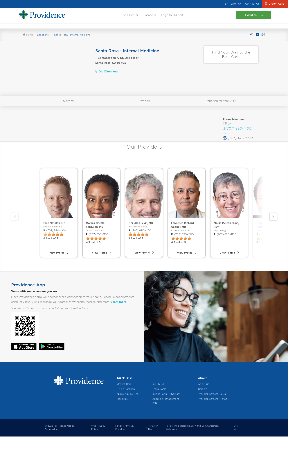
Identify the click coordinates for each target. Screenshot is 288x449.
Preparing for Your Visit (220, 104)
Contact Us (250, 4)
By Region (229, 4)
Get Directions (106, 75)
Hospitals (122, 411)
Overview (68, 104)
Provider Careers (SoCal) (212, 406)
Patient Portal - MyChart (166, 406)
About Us (203, 396)
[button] (273, 225)
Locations (148, 15)
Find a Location (126, 401)
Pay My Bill (158, 396)
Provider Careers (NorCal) (213, 411)
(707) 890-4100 (238, 132)
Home (28, 38)
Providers (144, 104)
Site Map (235, 440)
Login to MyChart (172, 15)
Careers (202, 401)
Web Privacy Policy (98, 440)
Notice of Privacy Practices (124, 440)
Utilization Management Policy (165, 413)
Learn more (118, 314)
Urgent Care (124, 396)
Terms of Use (153, 440)
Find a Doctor (128, 15)
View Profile (56, 264)
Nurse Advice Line (127, 406)
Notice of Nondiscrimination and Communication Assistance (192, 440)
